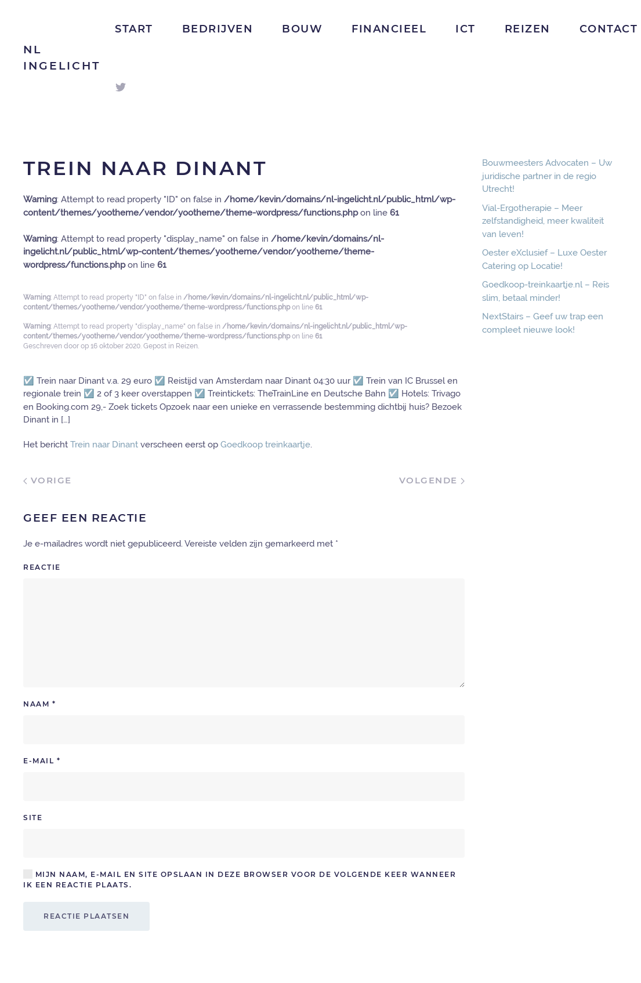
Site (32, 817)
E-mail (41, 760)
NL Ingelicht (61, 58)
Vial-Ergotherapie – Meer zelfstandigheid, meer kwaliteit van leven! (543, 221)
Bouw (302, 29)
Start (134, 29)
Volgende (432, 480)
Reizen (528, 29)
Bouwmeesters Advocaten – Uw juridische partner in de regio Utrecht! (547, 176)
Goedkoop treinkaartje (265, 444)
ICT (465, 29)
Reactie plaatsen (86, 916)
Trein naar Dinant (104, 444)
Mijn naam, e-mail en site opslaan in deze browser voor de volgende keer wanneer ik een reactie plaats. (239, 879)
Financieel (389, 29)
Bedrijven (217, 29)
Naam (39, 704)
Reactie (42, 567)
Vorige (47, 480)
